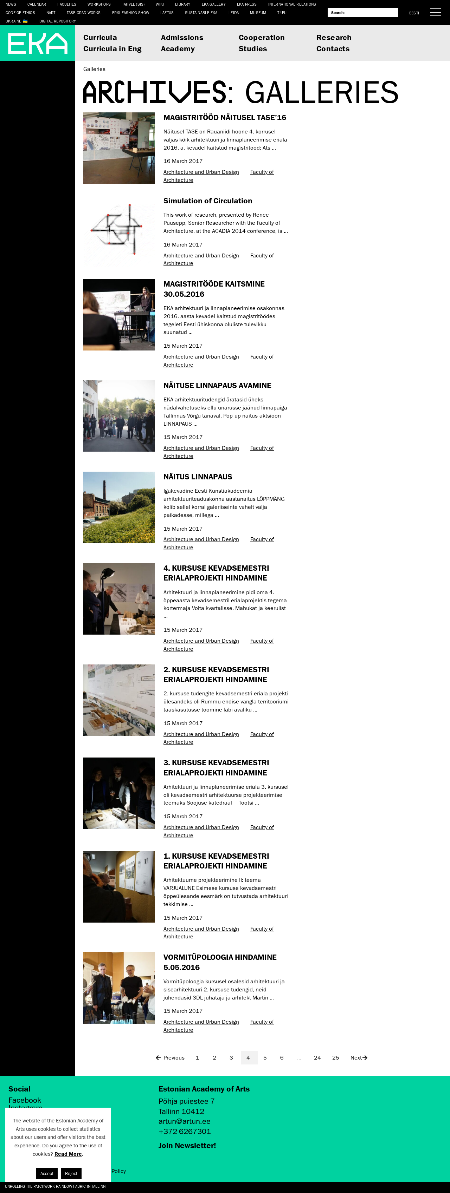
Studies (253, 48)
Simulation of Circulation (207, 200)
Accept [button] (46, 1173)
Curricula (100, 37)
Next (359, 1057)
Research (334, 37)
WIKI (160, 4)
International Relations (292, 4)
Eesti (414, 13)
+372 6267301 (185, 1131)
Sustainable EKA (201, 12)
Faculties (66, 4)
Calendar (36, 4)
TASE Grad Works (84, 12)
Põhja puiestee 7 (187, 1101)
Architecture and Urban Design (201, 172)
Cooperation (262, 37)
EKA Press (247, 4)
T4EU (282, 12)
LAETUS (167, 12)
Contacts (332, 48)
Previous (170, 1057)
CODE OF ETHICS (20, 12)
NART (51, 12)
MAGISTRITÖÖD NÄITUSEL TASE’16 (224, 117)
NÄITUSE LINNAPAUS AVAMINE (217, 385)
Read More (68, 1154)
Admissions (182, 37)
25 (335, 1057)
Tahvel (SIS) (133, 4)
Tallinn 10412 (181, 1111)
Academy (178, 48)
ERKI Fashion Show (130, 12)
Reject (71, 1173)
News (11, 4)
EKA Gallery (214, 4)
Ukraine (13, 21)
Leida (234, 12)
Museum (258, 12)
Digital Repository (57, 21)
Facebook (24, 1100)
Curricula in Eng (112, 48)
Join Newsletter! (187, 1145)
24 (317, 1057)
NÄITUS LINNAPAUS (197, 476)
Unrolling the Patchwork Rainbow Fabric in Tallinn (55, 1186)
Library (182, 4)
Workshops (99, 4)
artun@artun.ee (185, 1121)
